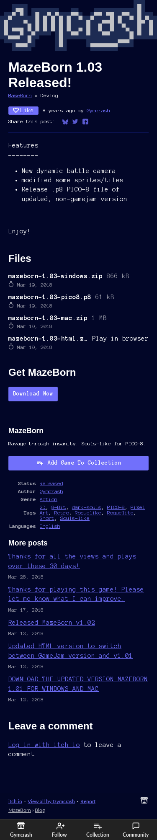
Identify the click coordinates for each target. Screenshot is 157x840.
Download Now (33, 394)
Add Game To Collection (78, 462)
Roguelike (88, 512)
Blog (40, 810)
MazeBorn (20, 95)
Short (47, 518)
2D (43, 507)
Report (87, 801)
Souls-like (75, 518)
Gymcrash (98, 110)
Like (23, 110)
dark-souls (86, 507)
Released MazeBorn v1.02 (51, 622)
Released (51, 483)
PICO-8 (116, 507)
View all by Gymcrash (51, 801)
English (50, 526)
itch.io (15, 801)
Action (48, 499)
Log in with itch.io (44, 745)
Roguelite (120, 512)
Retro (61, 512)
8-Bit (58, 507)
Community (136, 830)
